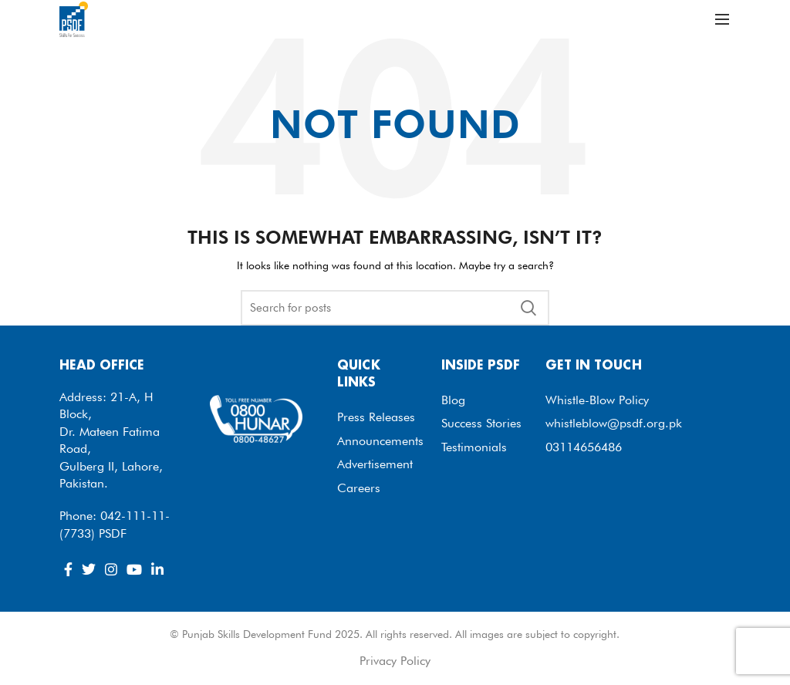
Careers (358, 488)
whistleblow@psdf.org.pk (613, 423)
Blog (453, 400)
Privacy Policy (395, 660)
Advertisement (375, 464)
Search (528, 308)
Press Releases (376, 417)
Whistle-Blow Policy (597, 400)
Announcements (380, 441)
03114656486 (583, 447)
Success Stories (481, 423)
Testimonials (474, 447)
